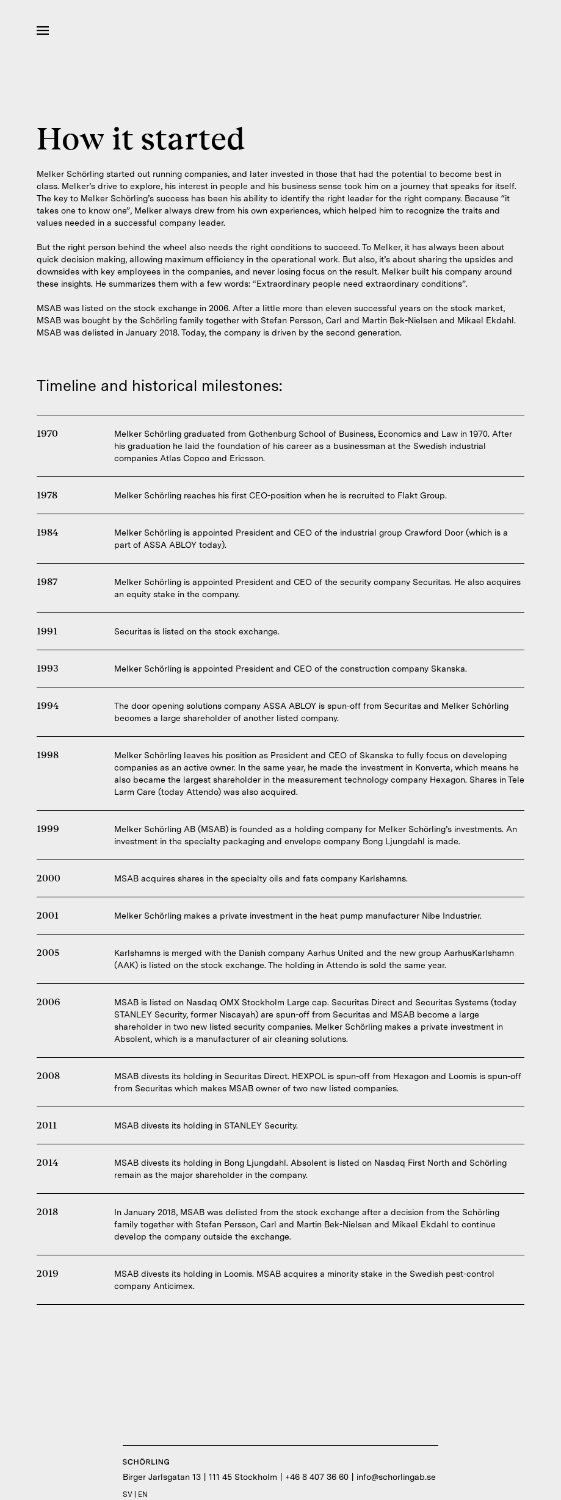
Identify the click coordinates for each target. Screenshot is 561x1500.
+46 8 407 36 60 (317, 1477)
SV (127, 1494)
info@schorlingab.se (396, 1477)
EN (143, 1494)
